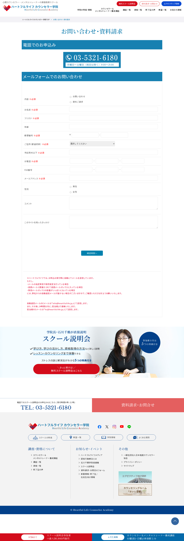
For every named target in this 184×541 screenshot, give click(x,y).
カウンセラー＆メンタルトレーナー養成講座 (107, 11)
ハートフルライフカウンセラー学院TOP (36, 19)
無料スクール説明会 (124, 5)
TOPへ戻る (175, 521)
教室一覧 (163, 11)
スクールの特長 (42, 437)
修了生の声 (150, 11)
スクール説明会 (87, 466)
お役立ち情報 (175, 11)
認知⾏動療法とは (89, 458)
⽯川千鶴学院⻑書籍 (90, 462)
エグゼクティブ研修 (171, 5)
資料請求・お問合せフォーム (93, 470)
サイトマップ (129, 465)
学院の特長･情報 (84, 11)
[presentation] (92, 244)
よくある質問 (141, 437)
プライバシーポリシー (133, 462)
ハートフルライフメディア (91, 455)
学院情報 (108, 437)
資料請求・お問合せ (147, 5)
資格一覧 (138, 11)
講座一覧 (127, 11)
